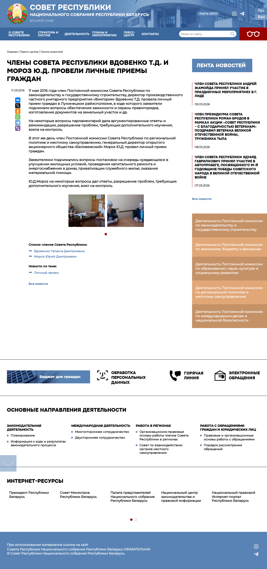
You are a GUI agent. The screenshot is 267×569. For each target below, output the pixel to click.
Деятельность (77, 34)
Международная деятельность (100, 426)
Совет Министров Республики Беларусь (78, 495)
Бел (261, 17)
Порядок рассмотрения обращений (223, 447)
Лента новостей (51, 51)
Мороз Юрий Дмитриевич (55, 256)
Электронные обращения (237, 375)
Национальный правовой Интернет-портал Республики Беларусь (233, 497)
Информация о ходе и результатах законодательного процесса (38, 443)
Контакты (150, 34)
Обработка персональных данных (121, 377)
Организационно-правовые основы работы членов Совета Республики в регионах (163, 435)
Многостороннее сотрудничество (102, 432)
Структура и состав (48, 34)
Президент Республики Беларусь (29, 495)
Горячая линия (185, 375)
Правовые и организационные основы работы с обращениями (229, 437)
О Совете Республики (19, 34)
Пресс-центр (129, 34)
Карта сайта (208, 13)
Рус (261, 10)
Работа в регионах (153, 426)
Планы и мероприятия (104, 34)
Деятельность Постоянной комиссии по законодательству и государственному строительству (229, 225)
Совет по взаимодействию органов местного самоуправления (160, 449)
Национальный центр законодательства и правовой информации (181, 497)
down (8, 463)
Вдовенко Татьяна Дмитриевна (59, 251)
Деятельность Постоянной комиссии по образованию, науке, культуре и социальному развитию (229, 268)
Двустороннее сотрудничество (100, 438)
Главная (12, 51)
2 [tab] (136, 520)
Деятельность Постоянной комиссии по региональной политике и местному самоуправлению (229, 292)
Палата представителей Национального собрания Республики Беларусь (132, 497)
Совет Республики (89, 10)
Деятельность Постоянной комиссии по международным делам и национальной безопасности (229, 316)
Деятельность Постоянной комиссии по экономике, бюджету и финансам (229, 247)
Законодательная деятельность (24, 428)
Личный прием (46, 273)
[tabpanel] (86, 211)
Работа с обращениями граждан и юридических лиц (228, 428)
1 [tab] (106, 234)
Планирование (23, 435)
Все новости (38, 283)
